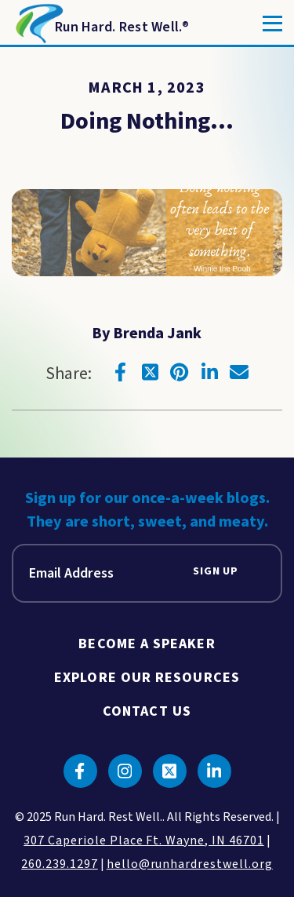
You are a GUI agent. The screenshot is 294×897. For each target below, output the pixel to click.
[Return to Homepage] (101, 23)
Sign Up (215, 571)
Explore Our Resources (147, 677)
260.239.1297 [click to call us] (59, 864)
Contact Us (147, 711)
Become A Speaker (146, 644)
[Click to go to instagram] (125, 771)
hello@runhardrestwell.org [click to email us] (190, 864)
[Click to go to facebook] (120, 372)
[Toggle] (272, 23)
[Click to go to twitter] (149, 372)
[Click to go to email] (239, 372)
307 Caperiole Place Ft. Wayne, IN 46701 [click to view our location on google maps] (143, 840)
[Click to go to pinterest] (179, 372)
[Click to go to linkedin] (209, 372)
